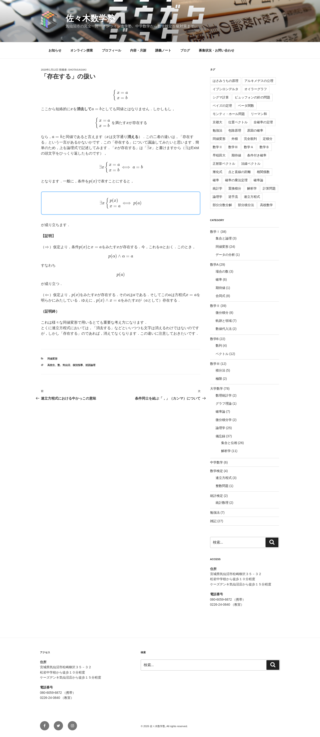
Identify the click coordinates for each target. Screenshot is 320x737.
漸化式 (217, 172)
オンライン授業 (81, 50)
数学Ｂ (264, 147)
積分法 (220, 370)
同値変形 (52, 358)
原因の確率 (255, 130)
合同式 (220, 296)
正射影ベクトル (224, 163)
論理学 (217, 197)
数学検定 (216, 471)
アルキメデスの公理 (258, 81)
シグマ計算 (221, 97)
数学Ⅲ (233, 147)
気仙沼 (66, 365)
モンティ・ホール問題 (229, 114)
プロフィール (111, 50)
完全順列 (250, 139)
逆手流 (233, 197)
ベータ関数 (246, 105)
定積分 (267, 139)
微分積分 (222, 312)
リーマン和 (259, 114)
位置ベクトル (238, 122)
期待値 (236, 155)
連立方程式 (252, 197)
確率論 (258, 180)
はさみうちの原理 (225, 81)
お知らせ (55, 50)
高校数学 (266, 205)
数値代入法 (224, 329)
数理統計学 (224, 395)
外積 (234, 139)
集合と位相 (229, 443)
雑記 (213, 521)
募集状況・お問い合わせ (216, 50)
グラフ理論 (224, 403)
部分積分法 (246, 205)
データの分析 (225, 254)
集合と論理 (224, 238)
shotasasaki (77, 69)
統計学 (217, 188)
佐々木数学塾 (90, 18)
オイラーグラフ (255, 89)
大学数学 (216, 388)
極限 (219, 378)
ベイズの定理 (222, 105)
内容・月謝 (138, 50)
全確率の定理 (263, 122)
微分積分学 (224, 420)
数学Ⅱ (217, 147)
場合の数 (222, 271)
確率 (216, 180)
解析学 (252, 188)
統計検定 (216, 496)
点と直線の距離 (239, 172)
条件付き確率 (256, 155)
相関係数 (263, 172)
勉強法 (217, 130)
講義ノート (163, 50)
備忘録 (220, 436)
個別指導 (78, 365)
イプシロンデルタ (225, 89)
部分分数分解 (222, 205)
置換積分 (234, 188)
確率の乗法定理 (236, 180)
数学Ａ (249, 147)
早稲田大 (219, 155)
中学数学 (216, 462)
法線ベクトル (250, 163)
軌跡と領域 (224, 320)
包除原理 (234, 130)
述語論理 (90, 365)
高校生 (51, 365)
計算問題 (269, 188)
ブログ (185, 50)
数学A (214, 264)
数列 (219, 345)
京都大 (217, 122)
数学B (214, 339)
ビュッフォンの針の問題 (252, 97)
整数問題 (222, 486)
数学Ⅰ (215, 231)
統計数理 (222, 502)
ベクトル (222, 354)
